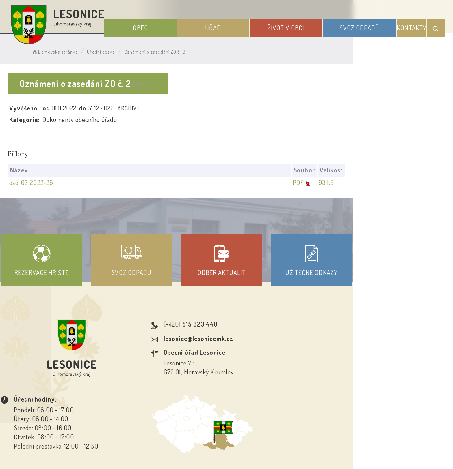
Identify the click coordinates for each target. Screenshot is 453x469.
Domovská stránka (71, 51)
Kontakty (414, 25)
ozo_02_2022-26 (42, 183)
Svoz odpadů (365, 25)
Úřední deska (117, 51)
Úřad (233, 25)
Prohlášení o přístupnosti (184, 417)
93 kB (415, 183)
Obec (167, 25)
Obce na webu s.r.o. (306, 445)
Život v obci (299, 25)
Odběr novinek (248, 417)
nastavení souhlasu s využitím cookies (344, 454)
